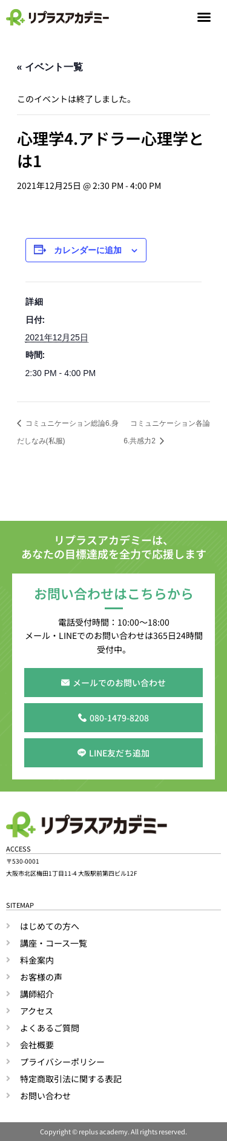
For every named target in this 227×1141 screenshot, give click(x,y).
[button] (204, 17)
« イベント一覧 (50, 67)
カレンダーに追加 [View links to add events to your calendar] (88, 250)
